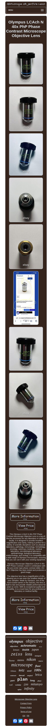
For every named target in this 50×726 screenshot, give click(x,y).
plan (22, 679)
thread (21, 675)
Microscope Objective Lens (26, 699)
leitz (21, 670)
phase (39, 681)
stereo (20, 660)
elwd (40, 646)
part (13, 680)
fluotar (12, 660)
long (32, 680)
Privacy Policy (26, 707)
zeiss (16, 654)
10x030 (25, 650)
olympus (16, 641)
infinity (29, 688)
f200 (26, 684)
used (29, 671)
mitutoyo (37, 684)
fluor (38, 665)
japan (35, 649)
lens (28, 654)
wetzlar (18, 685)
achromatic (28, 645)
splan (19, 689)
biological (38, 656)
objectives (14, 646)
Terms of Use (25, 712)
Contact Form (26, 703)
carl (11, 685)
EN (24, 716)
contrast (13, 675)
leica (38, 674)
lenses (16, 649)
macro (41, 661)
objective (34, 641)
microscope (22, 664)
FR (28, 716)
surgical (30, 675)
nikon (31, 659)
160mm (13, 671)
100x (37, 670)
